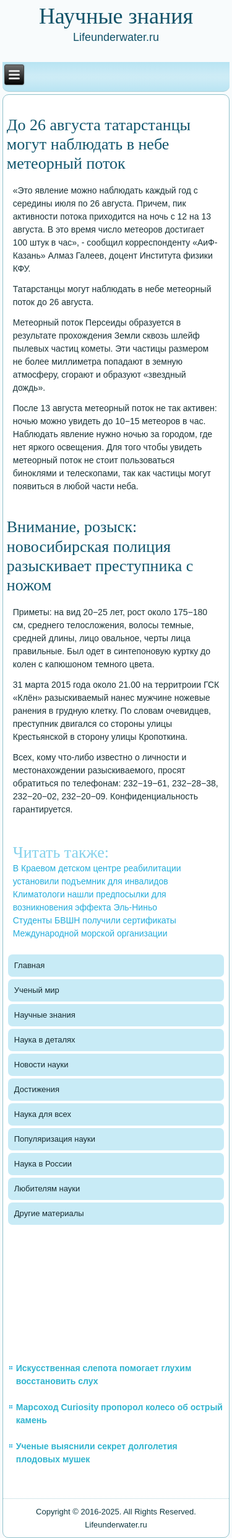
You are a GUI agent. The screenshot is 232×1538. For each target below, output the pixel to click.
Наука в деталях (44, 1039)
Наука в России (43, 1163)
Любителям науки (47, 1188)
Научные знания (44, 1015)
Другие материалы (49, 1213)
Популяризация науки (54, 1139)
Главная (29, 965)
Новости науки (41, 1064)
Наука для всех (42, 1114)
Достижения (36, 1089)
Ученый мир (36, 990)
